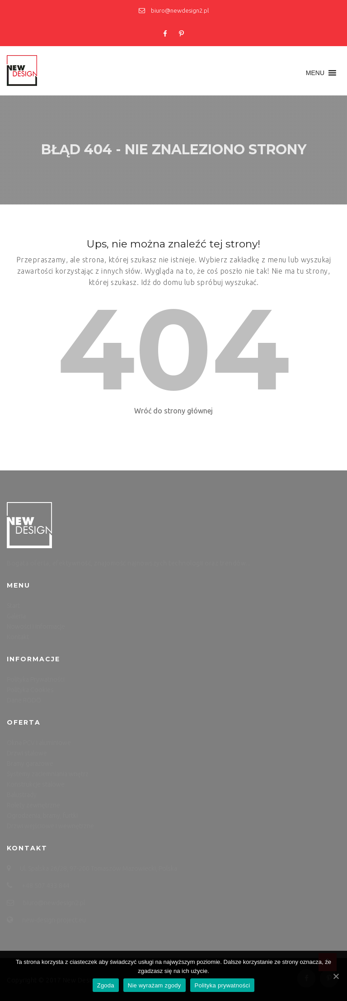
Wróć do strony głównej (173, 411)
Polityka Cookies (30, 689)
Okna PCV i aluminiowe (39, 742)
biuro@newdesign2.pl (174, 10)
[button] (315, 73)
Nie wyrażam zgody (154, 985)
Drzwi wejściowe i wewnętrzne (50, 826)
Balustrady (22, 794)
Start (13, 605)
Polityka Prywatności (36, 679)
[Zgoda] (335, 976)
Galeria (16, 616)
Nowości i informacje (36, 626)
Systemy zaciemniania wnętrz (48, 774)
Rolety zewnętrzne (33, 805)
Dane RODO (24, 700)
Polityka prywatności (222, 985)
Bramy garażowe (30, 763)
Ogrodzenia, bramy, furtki (42, 815)
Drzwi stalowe (27, 753)
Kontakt (18, 636)
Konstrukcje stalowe (36, 784)
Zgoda (105, 985)
